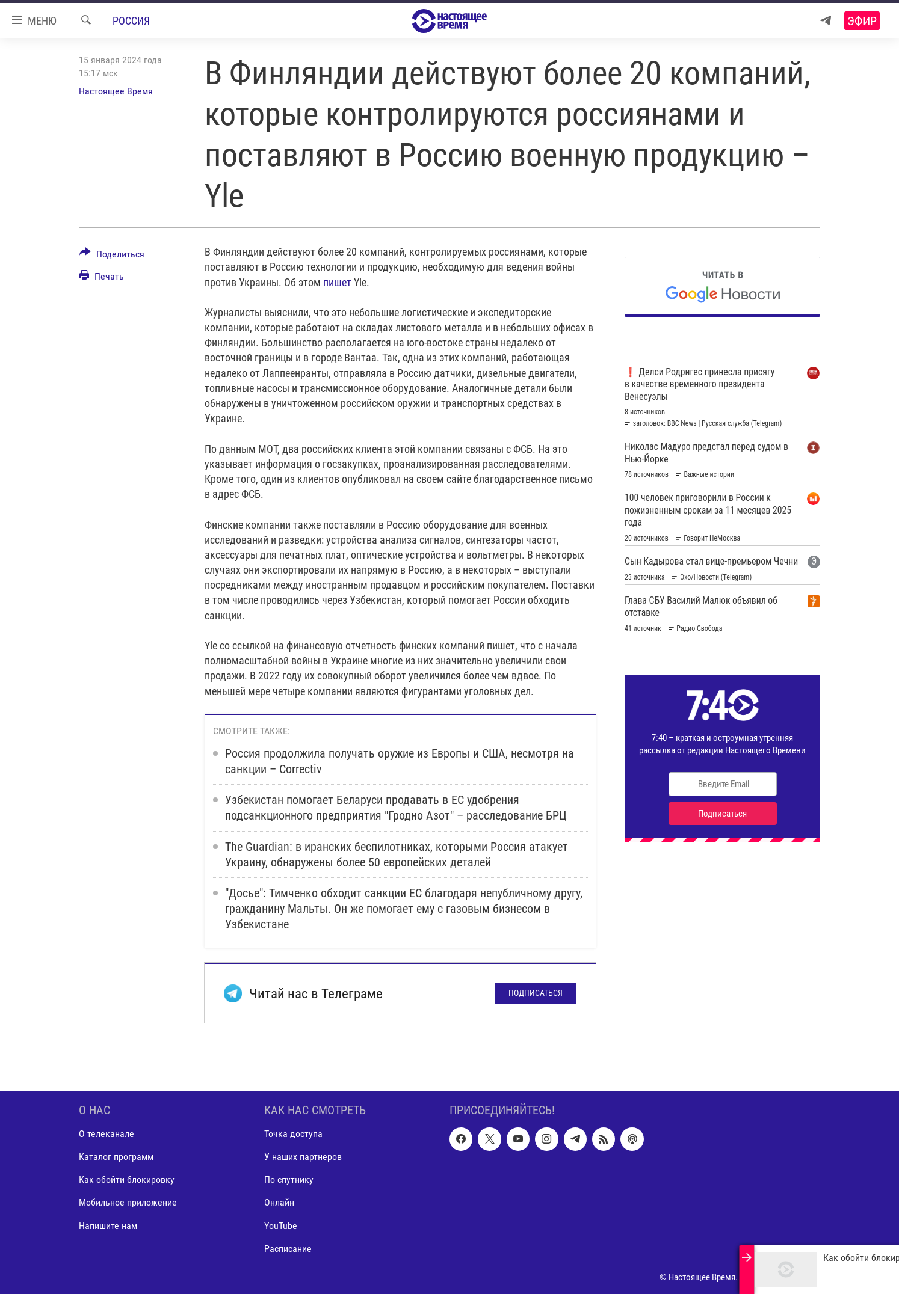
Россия (131, 20)
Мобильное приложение (128, 1203)
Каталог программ (116, 1157)
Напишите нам (108, 1225)
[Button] (111, 256)
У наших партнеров (303, 1157)
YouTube (280, 1225)
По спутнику (289, 1180)
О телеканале (106, 1134)
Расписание (288, 1248)
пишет (337, 282)
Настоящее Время (116, 91)
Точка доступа (293, 1134)
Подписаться (535, 993)
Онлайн (279, 1203)
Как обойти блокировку (127, 1180)
